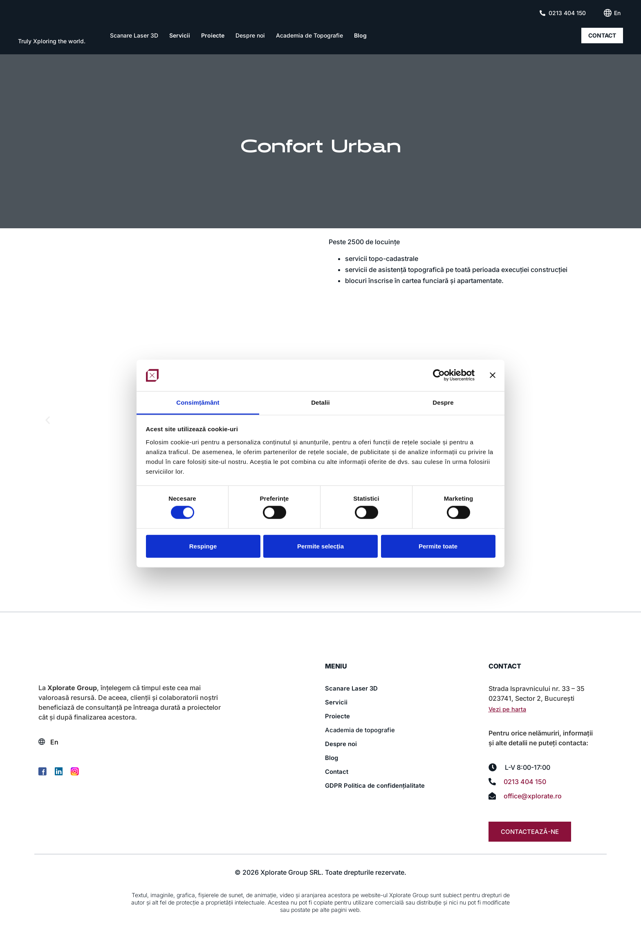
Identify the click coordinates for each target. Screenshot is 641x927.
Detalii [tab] (320, 402)
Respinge (203, 545)
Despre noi (250, 35)
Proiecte (212, 35)
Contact (337, 772)
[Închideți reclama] (492, 375)
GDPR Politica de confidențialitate (377, 786)
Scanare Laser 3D (134, 35)
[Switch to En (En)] (617, 13)
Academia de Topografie (309, 35)
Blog (360, 35)
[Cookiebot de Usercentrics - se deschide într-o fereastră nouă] (439, 375)
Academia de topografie (362, 730)
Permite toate (438, 545)
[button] (48, 420)
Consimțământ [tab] (197, 402)
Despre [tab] (443, 402)
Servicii (179, 35)
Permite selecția (320, 545)
